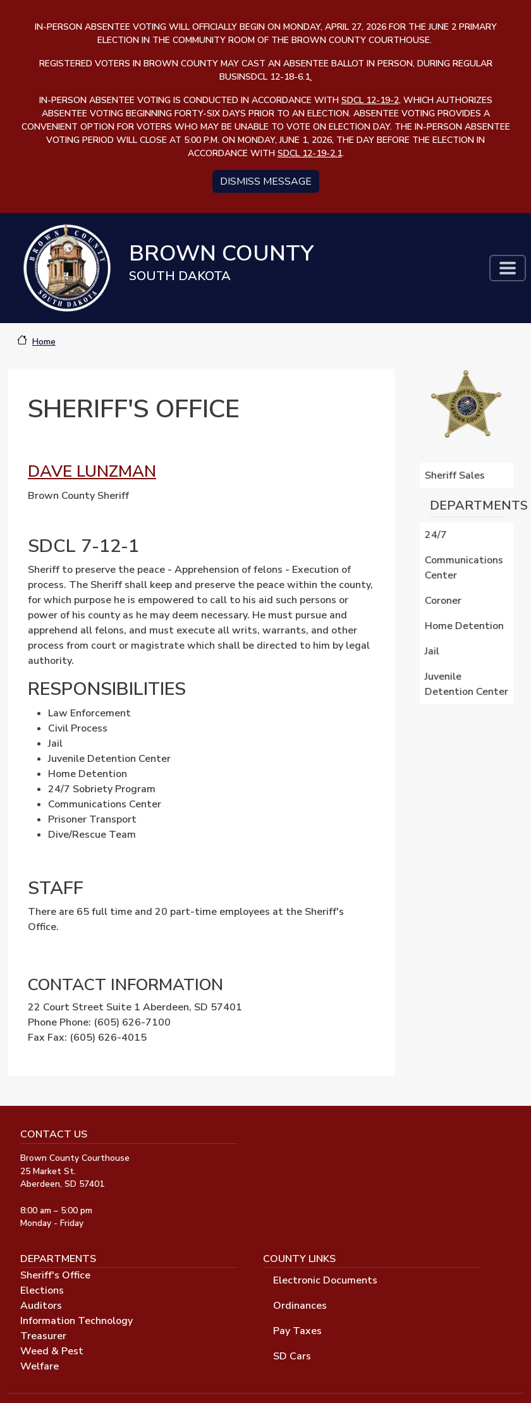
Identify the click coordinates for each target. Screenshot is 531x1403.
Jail (433, 651)
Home (44, 342)
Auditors (41, 1306)
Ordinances (300, 1306)
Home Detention (465, 626)
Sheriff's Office (55, 1275)
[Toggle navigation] (507, 268)
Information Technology (76, 1321)
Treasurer (43, 1336)
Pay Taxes (297, 1331)
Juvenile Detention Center (468, 684)
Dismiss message (266, 181)
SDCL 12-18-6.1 (278, 77)
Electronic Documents (325, 1280)
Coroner (444, 601)
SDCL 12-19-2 (370, 100)
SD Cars (292, 1356)
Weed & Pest (51, 1351)
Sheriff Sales (456, 475)
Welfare (39, 1366)
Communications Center (465, 567)
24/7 (437, 535)
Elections (42, 1290)
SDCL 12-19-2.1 (310, 153)
